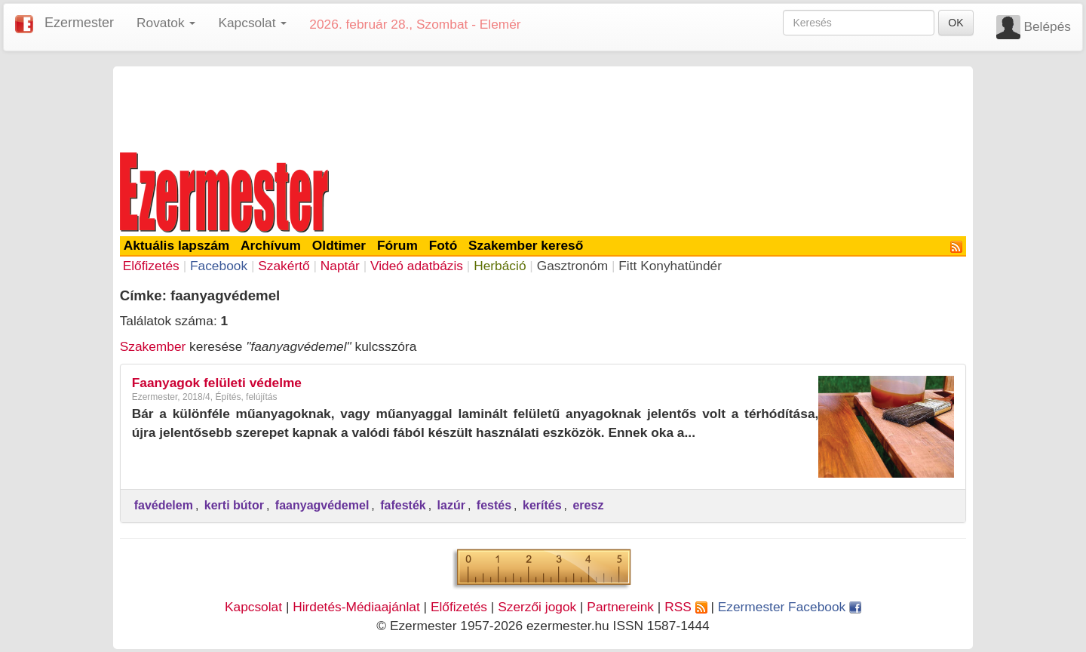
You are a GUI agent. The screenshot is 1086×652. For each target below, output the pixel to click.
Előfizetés (151, 265)
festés (494, 505)
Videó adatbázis (416, 265)
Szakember (153, 346)
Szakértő (283, 265)
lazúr (451, 505)
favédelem (163, 505)
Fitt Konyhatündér (670, 265)
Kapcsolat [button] (252, 22)
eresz (587, 505)
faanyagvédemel (322, 505)
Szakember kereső (525, 245)
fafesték (402, 505)
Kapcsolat (253, 606)
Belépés (1047, 26)
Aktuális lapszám (177, 245)
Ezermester (79, 22)
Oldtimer (339, 245)
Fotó (443, 245)
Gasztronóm (572, 265)
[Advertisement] (543, 107)
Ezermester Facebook (789, 606)
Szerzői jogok (537, 606)
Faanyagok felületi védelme (217, 382)
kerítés (542, 505)
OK (955, 23)
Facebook (218, 265)
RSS (685, 606)
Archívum (271, 245)
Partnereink (620, 606)
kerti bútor (234, 505)
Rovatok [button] (166, 22)
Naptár (340, 265)
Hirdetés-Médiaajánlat (356, 606)
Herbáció (500, 265)
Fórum (397, 245)
